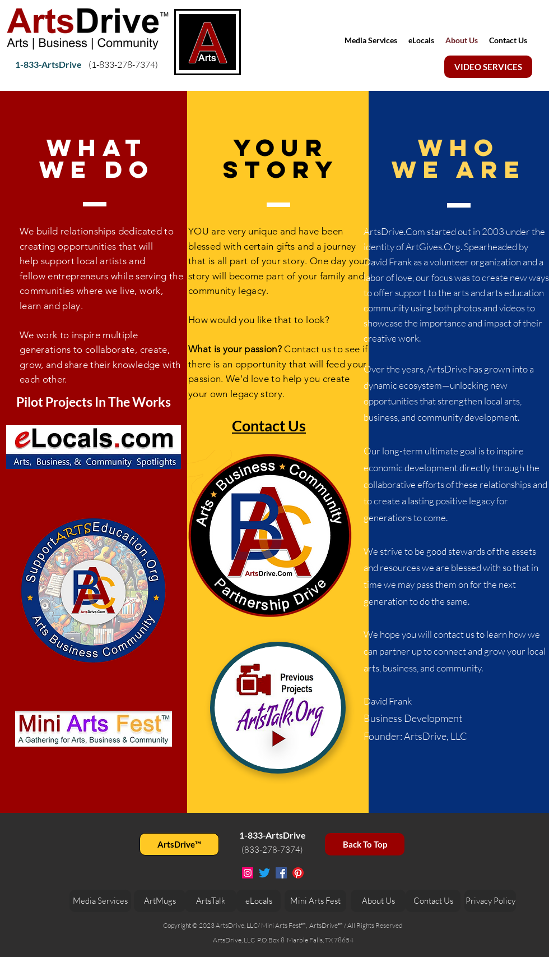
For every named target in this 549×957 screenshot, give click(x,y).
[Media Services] (100, 901)
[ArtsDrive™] (179, 844)
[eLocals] (258, 901)
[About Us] (378, 901)
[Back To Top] (364, 844)
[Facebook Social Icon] (281, 872)
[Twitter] (264, 872)
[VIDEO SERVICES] (488, 67)
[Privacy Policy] (490, 901)
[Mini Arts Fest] (315, 901)
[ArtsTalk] (210, 901)
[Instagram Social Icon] (247, 872)
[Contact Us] (433, 901)
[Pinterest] (298, 872)
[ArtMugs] (159, 901)
